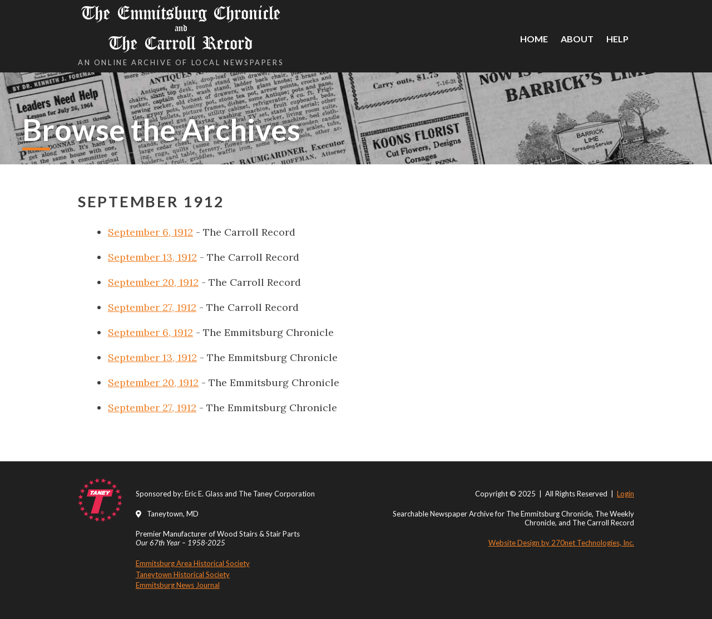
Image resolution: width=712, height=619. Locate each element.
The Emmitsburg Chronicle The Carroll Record (181, 28)
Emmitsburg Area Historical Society (193, 563)
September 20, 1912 (153, 282)
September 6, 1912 (150, 232)
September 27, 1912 (152, 307)
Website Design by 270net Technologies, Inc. (561, 542)
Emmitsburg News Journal (178, 585)
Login (625, 493)
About (577, 38)
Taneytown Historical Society (183, 574)
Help (617, 38)
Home (534, 38)
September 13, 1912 (152, 257)
